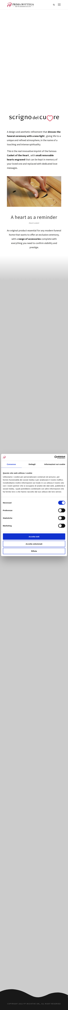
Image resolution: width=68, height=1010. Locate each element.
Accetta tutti (34, 537)
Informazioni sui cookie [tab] (54, 464)
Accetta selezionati (34, 544)
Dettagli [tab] (32, 464)
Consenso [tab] (11, 464)
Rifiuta (34, 551)
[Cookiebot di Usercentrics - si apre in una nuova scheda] (54, 457)
